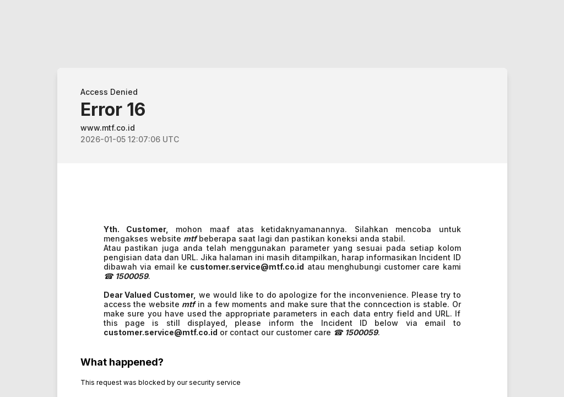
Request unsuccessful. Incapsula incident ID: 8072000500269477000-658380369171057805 (282, 198)
